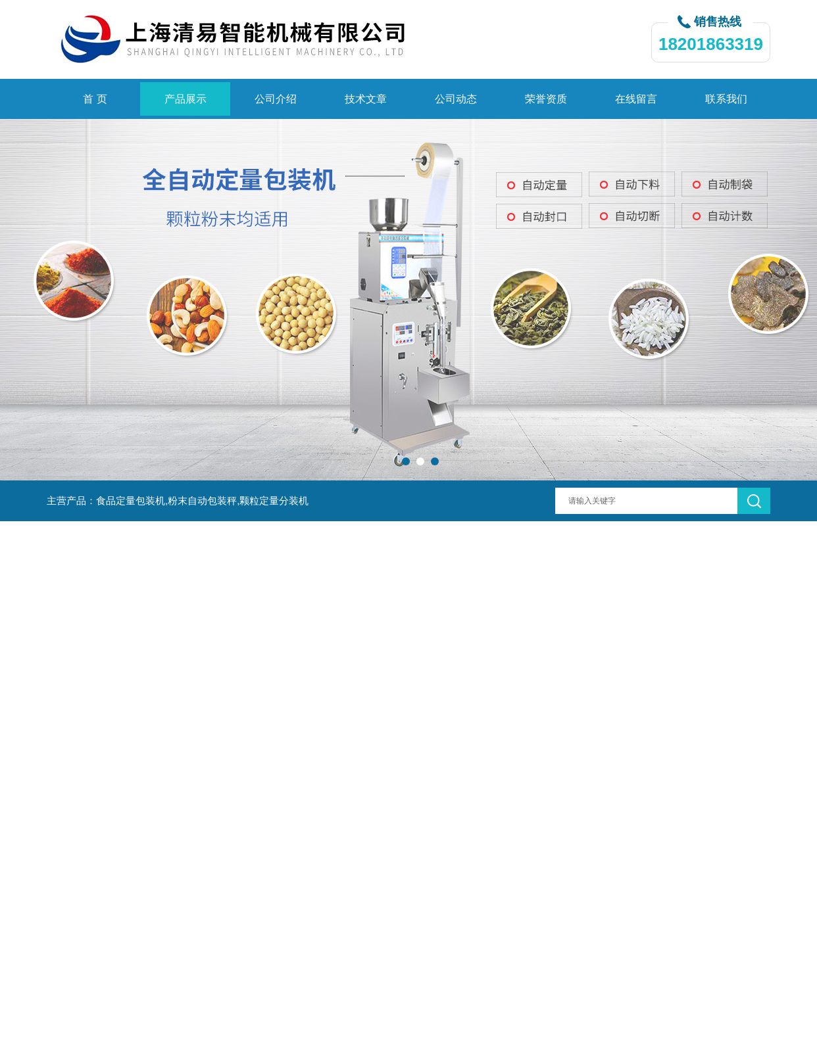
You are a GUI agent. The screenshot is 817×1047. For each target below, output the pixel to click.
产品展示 (185, 99)
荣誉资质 (546, 99)
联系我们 (726, 99)
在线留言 (636, 99)
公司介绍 (276, 99)
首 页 (95, 99)
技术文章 (366, 99)
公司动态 (456, 99)
